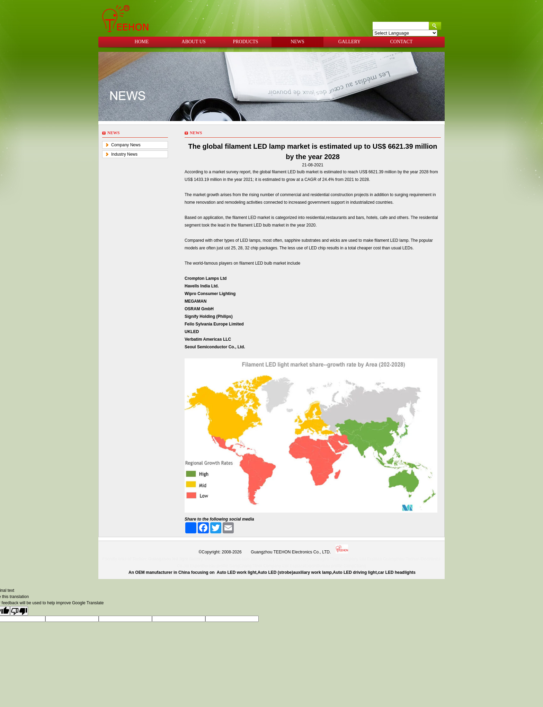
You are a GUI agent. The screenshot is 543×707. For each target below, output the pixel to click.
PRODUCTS (245, 41)
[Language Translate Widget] (405, 33)
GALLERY (349, 41)
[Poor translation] (19, 611)
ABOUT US (193, 41)
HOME (141, 41)
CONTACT (401, 41)
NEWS (297, 41)
